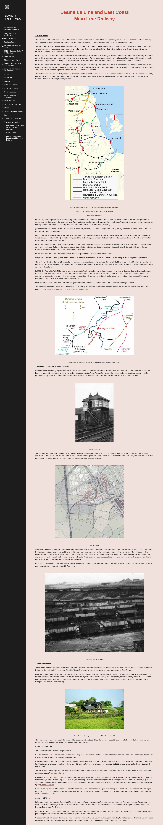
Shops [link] (6, 108)
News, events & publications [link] (10, 34)
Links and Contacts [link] (11, 85)
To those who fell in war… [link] (13, 118)
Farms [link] (6, 74)
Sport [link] (6, 115)
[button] (160, 2)
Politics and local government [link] (10, 96)
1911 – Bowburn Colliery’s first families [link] (13, 52)
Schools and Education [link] (12, 104)
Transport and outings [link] (12, 122)
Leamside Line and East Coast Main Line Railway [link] (14, 138)
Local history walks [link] (11, 88)
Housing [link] (7, 81)
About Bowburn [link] (9, 39)
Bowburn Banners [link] (10, 42)
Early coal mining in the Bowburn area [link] (12, 70)
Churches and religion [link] (12, 60)
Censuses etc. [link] (9, 56)
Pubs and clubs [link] (9, 101)
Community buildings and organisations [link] (13, 64)
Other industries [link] (10, 92)
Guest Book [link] (8, 78)
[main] (94, 15)
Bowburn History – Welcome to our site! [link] (11, 29)
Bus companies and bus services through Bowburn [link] (15, 127)
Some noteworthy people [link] (13, 111)
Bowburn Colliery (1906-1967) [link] (13, 46)
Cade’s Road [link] (11, 133)
